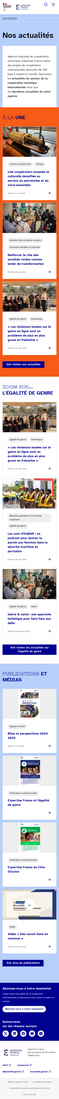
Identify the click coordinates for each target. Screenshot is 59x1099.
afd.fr (5, 1065)
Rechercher (46, 4)
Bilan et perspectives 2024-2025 (28, 736)
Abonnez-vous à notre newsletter (24, 1009)
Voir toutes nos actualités (23, 364)
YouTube (32, 1033)
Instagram (41, 1033)
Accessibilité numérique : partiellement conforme (29, 1088)
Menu (53, 4)
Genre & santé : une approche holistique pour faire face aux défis (29, 619)
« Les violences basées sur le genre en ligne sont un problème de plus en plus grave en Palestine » (29, 333)
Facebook (23, 1033)
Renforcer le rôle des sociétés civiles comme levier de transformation (26, 260)
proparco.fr (23, 1065)
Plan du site (28, 1095)
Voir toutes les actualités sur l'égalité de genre (29, 649)
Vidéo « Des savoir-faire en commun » (28, 936)
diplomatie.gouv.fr (12, 1072)
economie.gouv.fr (39, 1072)
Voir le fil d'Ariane (10, 18)
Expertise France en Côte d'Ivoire (26, 869)
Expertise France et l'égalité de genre (28, 803)
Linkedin (14, 1033)
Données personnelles (42, 1082)
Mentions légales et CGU (18, 1082)
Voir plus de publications (23, 963)
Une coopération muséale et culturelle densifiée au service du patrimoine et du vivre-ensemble (28, 178)
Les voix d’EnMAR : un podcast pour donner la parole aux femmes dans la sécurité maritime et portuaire (28, 542)
